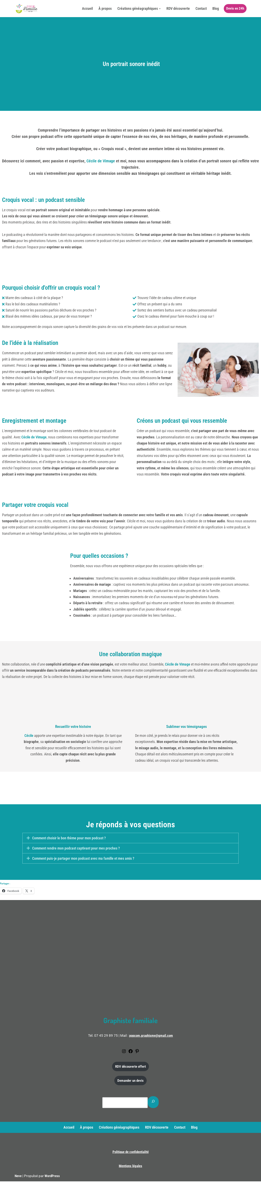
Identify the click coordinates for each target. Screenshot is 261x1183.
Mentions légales (130, 1168)
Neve (18, 1178)
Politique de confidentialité (130, 1154)
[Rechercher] (153, 1104)
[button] (160, 9)
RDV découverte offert (130, 1068)
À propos (105, 8)
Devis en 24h (235, 8)
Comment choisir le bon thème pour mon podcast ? (69, 840)
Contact (201, 8)
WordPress (52, 1178)
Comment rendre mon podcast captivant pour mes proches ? (76, 850)
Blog (215, 8)
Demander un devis (130, 1082)
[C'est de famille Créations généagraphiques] (27, 8)
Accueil (87, 8)
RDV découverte (178, 8)
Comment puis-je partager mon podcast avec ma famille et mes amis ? (83, 860)
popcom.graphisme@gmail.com (151, 1037)
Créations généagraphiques (119, 1129)
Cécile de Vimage (100, 161)
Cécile (28, 737)
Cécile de (177, 666)
